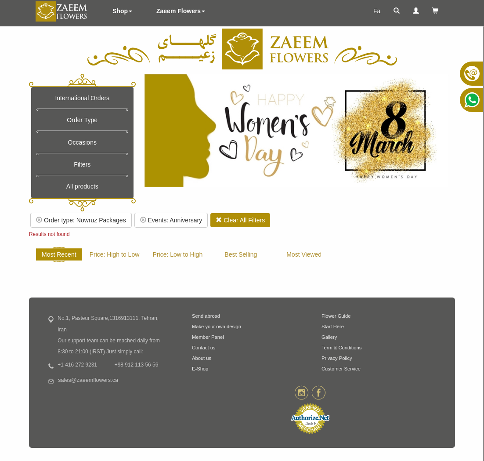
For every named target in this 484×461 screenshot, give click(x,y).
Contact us (203, 347)
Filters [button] (82, 164)
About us (201, 358)
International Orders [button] (82, 98)
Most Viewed (303, 254)
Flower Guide (336, 316)
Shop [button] (122, 11)
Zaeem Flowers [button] (180, 11)
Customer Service (341, 368)
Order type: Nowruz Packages (81, 220)
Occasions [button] (82, 142)
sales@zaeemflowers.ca (88, 380)
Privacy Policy (336, 358)
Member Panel (208, 337)
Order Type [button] (82, 119)
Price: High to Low (115, 254)
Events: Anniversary (171, 220)
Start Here (332, 326)
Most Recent (59, 254)
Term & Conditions (341, 347)
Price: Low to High (178, 254)
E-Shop (200, 368)
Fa (376, 11)
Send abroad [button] (206, 316)
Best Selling (240, 254)
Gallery (329, 337)
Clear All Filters (240, 220)
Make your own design (216, 326)
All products (82, 186)
